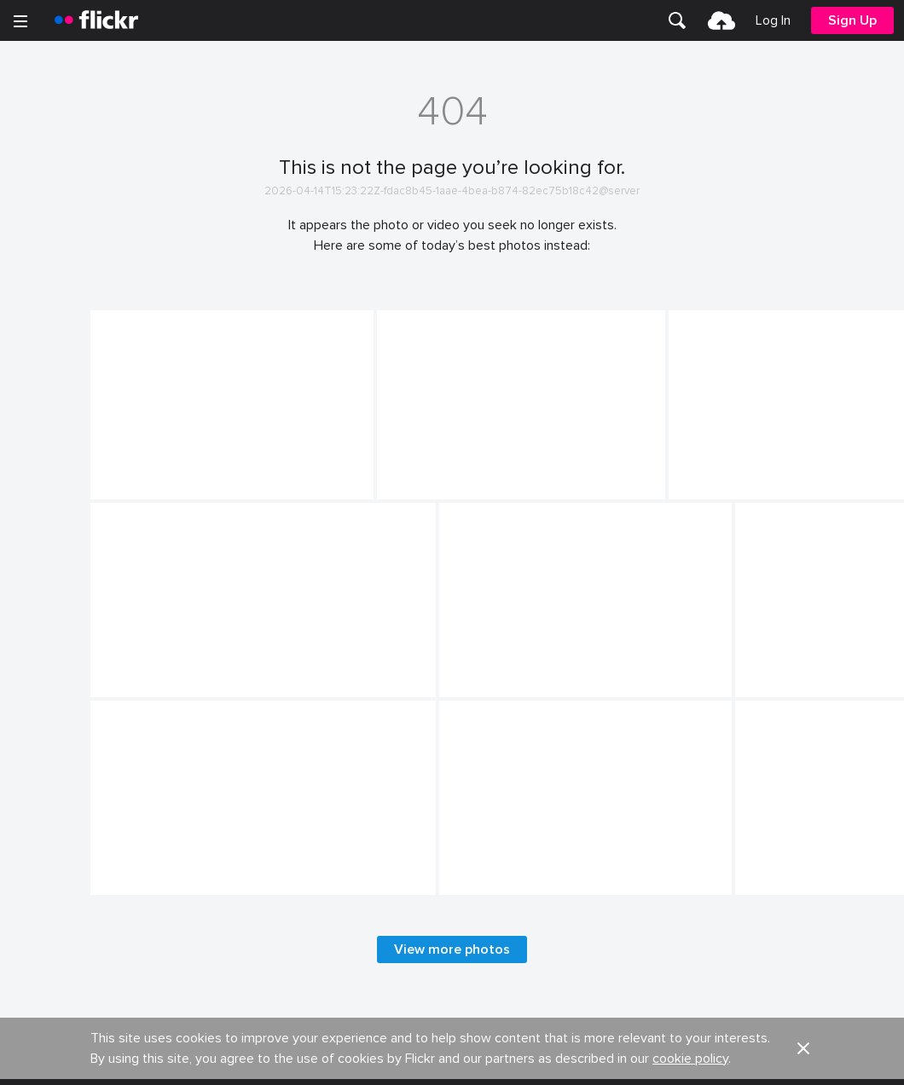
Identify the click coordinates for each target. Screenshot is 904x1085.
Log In (773, 20)
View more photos (452, 949)
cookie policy (690, 1058)
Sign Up (852, 20)
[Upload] (721, 20)
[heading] (96, 20)
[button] (803, 1048)
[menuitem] (677, 20)
